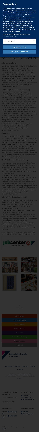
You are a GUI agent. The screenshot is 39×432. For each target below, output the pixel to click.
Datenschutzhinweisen (10, 36)
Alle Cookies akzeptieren (19, 52)
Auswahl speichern (19, 47)
